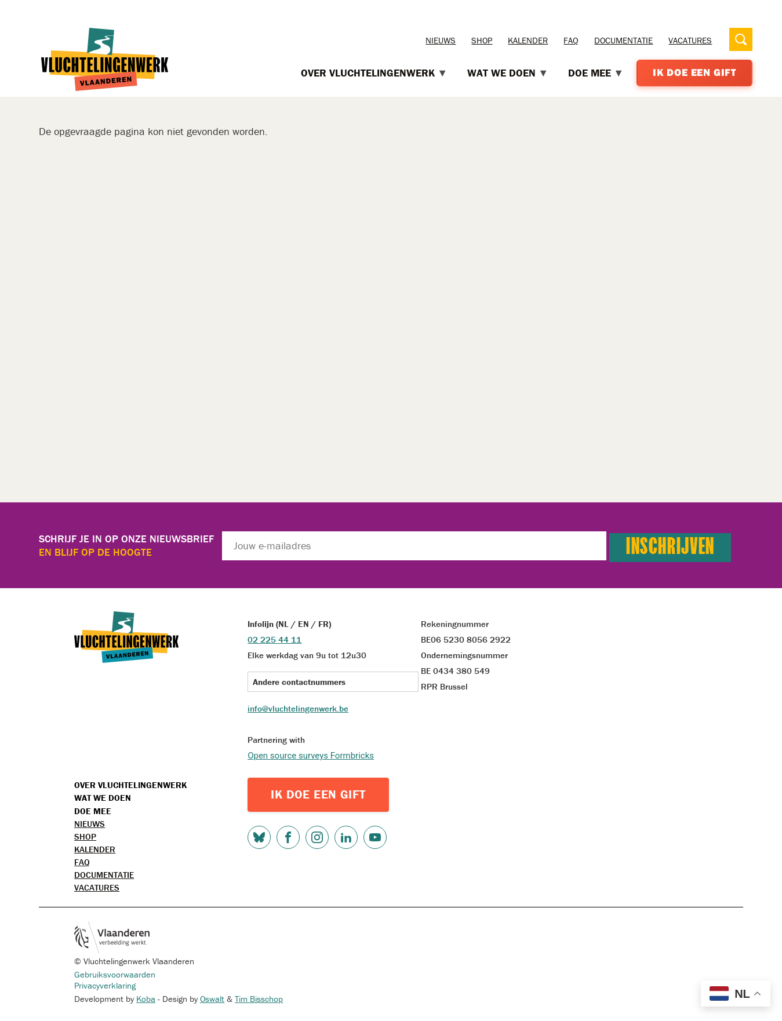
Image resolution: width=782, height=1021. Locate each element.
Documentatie (623, 40)
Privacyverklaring (105, 985)
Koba (145, 998)
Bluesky (259, 837)
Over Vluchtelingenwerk (130, 784)
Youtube (375, 837)
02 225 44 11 (274, 639)
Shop (481, 40)
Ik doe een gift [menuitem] (694, 72)
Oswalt (212, 998)
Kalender (528, 40)
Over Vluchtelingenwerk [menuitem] (374, 73)
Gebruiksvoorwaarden (114, 974)
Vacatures (690, 40)
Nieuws (440, 40)
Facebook (288, 837)
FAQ (571, 40)
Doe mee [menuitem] (596, 73)
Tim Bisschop (259, 998)
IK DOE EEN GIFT (318, 794)
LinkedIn (346, 837)
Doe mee (92, 810)
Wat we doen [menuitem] (508, 73)
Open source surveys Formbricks (311, 755)
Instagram (317, 837)
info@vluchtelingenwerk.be (298, 708)
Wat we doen (102, 797)
